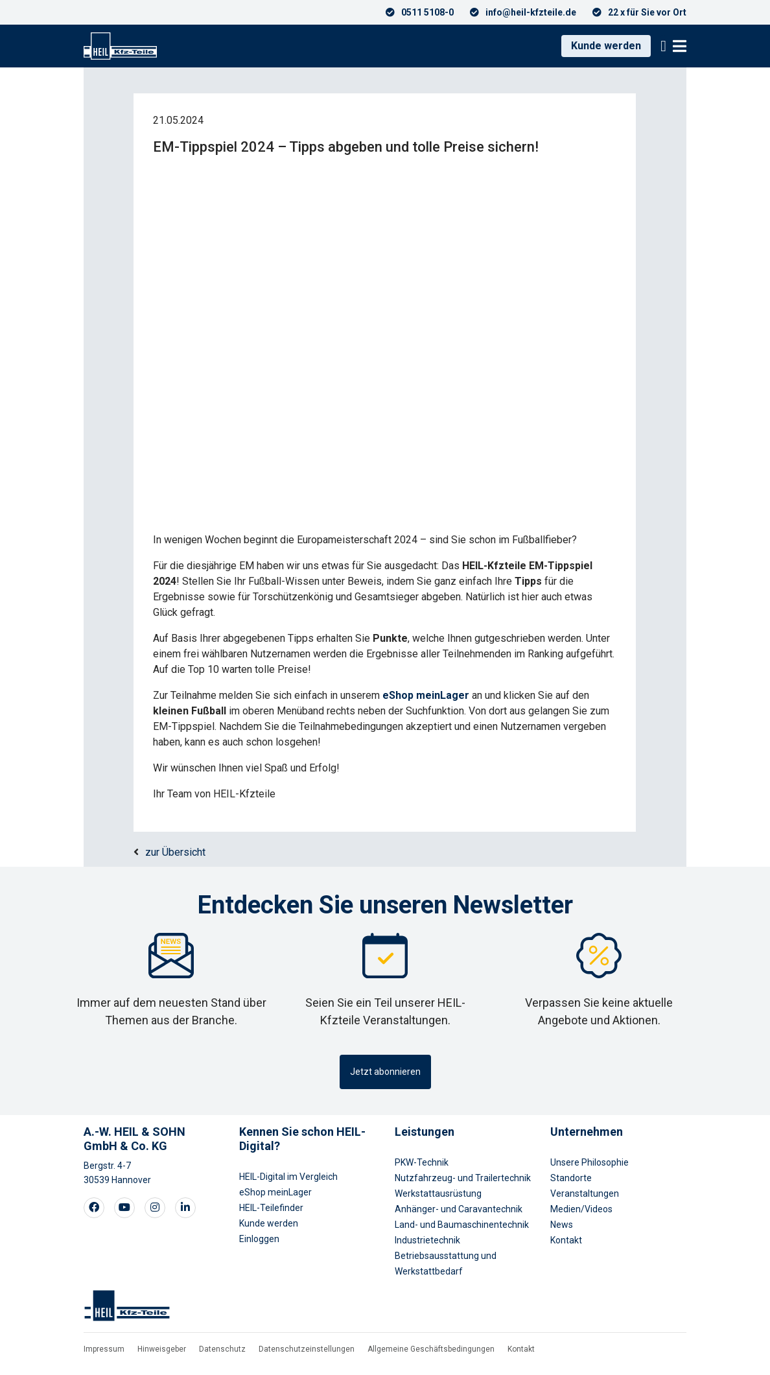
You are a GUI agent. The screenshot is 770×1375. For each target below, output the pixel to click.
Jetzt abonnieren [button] (385, 1071)
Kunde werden (606, 46)
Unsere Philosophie (589, 1162)
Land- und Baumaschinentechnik (462, 1224)
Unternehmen (586, 1131)
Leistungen (424, 1131)
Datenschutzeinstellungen (307, 1349)
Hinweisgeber (161, 1349)
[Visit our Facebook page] (94, 1208)
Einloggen (259, 1239)
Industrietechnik (427, 1240)
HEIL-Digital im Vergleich (288, 1176)
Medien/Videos (581, 1209)
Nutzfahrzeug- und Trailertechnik (463, 1178)
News (561, 1224)
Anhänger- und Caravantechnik (458, 1209)
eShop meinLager (275, 1192)
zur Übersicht (175, 852)
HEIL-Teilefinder (271, 1208)
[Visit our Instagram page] (154, 1208)
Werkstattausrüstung (438, 1193)
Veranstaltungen (584, 1193)
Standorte (571, 1178)
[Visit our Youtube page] (124, 1208)
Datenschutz (222, 1349)
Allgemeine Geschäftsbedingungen (431, 1349)
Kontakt (566, 1240)
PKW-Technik (422, 1162)
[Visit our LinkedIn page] (185, 1208)
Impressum (104, 1349)
